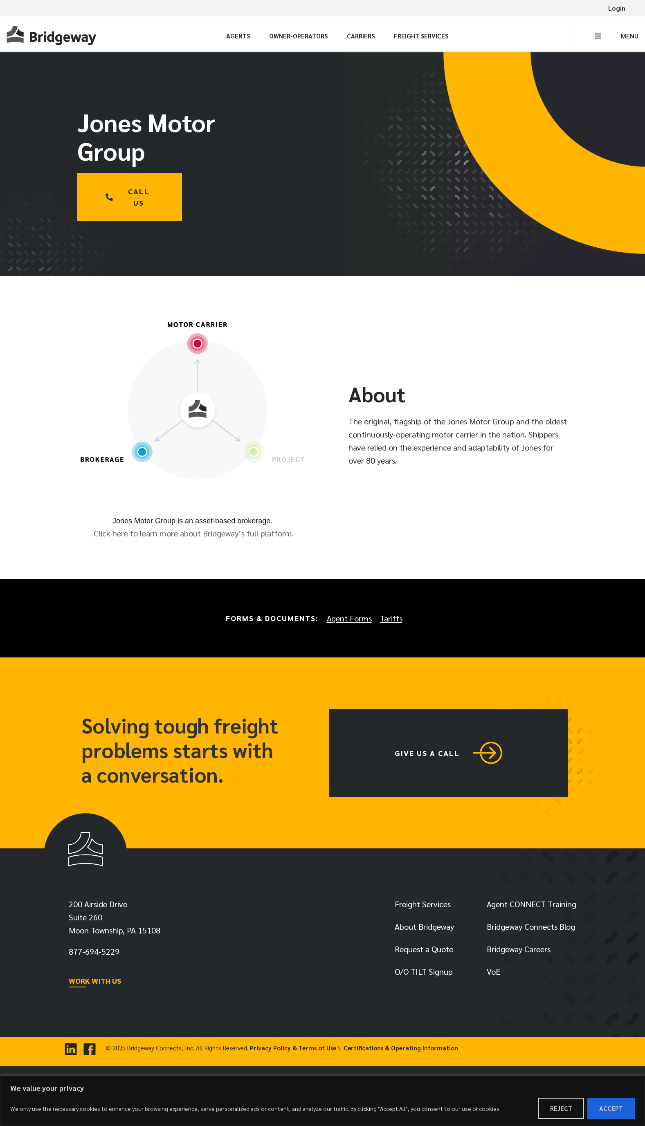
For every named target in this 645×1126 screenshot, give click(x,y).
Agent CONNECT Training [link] (531, 904)
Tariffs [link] (391, 618)
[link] (52, 36)
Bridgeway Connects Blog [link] (531, 926)
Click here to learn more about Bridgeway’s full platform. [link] (194, 533)
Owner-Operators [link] (298, 36)
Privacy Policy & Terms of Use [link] (293, 1048)
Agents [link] (238, 36)
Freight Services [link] (421, 36)
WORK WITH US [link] (95, 980)
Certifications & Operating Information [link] (401, 1048)
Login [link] (616, 8)
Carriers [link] (361, 36)
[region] (322, 1101)
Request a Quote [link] (424, 949)
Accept (611, 1108)
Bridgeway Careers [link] (519, 949)
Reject (561, 1108)
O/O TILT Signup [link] (424, 971)
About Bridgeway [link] (424, 926)
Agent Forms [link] (349, 618)
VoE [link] (493, 971)
